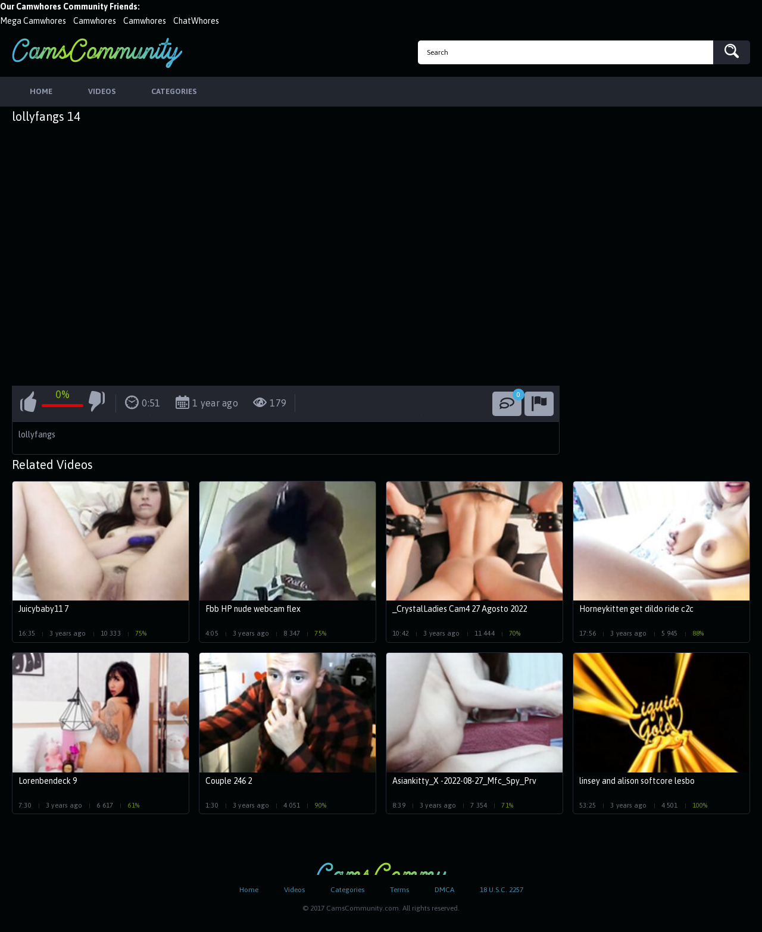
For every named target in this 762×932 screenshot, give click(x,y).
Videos (294, 890)
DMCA (444, 890)
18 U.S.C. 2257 (501, 890)
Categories (347, 890)
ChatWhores (196, 21)
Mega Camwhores (33, 21)
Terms (399, 890)
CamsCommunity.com (97, 52)
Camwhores (94, 21)
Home (248, 890)
